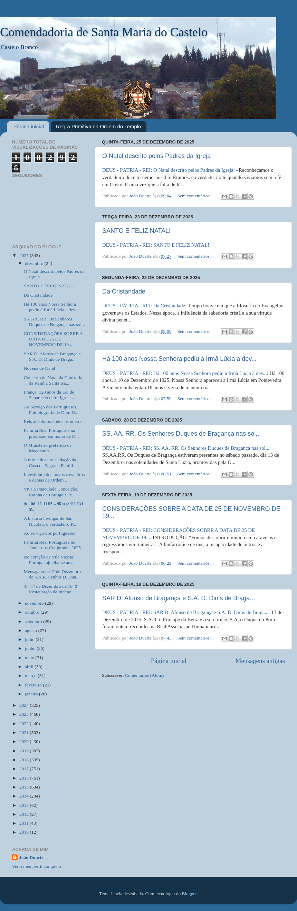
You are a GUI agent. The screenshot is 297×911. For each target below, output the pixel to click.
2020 (24, 741)
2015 (24, 787)
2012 (24, 814)
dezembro (35, 263)
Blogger (189, 893)
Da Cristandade (123, 291)
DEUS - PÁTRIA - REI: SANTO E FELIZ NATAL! (155, 245)
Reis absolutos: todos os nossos (53, 421)
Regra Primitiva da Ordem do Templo (98, 126)
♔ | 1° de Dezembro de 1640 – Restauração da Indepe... (52, 589)
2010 (24, 832)
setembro (34, 621)
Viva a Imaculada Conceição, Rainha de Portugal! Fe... (51, 491)
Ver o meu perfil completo (36, 866)
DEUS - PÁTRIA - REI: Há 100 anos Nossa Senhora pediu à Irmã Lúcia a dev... (184, 373)
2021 (24, 732)
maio (30, 657)
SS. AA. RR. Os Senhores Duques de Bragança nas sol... (181, 433)
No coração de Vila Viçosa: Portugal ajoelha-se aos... (50, 559)
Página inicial (28, 126)
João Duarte (31, 857)
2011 (24, 823)
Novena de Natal (39, 368)
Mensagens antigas (260, 660)
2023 (24, 714)
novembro (35, 603)
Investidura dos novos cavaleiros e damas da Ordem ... (54, 477)
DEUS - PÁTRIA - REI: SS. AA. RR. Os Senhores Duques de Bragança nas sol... (185, 448)
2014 (24, 796)
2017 (24, 768)
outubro (32, 612)
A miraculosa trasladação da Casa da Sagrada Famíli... (50, 462)
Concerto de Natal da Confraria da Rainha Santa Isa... (53, 380)
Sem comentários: (194, 195)
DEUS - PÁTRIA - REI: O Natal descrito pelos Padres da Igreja (167, 170)
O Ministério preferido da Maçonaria (47, 448)
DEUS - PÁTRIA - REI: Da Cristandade (143, 305)
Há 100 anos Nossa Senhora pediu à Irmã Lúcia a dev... (179, 358)
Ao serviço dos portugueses (49, 533)
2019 (24, 750)
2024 (24, 705)
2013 (24, 805)
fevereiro (34, 684)
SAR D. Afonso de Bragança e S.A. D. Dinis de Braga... (178, 598)
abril (30, 666)
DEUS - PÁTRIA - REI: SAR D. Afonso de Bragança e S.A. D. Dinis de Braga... (185, 612)
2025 (24, 255)
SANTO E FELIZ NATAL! (136, 230)
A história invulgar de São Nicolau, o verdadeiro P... (50, 521)
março (31, 675)
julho (30, 639)
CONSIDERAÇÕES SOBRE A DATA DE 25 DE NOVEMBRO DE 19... (53, 339)
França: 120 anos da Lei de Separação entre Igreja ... (49, 394)
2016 (24, 778)
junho (31, 648)
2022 (24, 723)
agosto (31, 630)
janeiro (32, 693)
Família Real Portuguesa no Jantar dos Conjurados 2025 (52, 544)
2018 (24, 759)
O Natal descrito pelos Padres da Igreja (156, 155)
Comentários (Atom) (144, 675)
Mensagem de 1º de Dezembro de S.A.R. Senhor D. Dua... (52, 574)
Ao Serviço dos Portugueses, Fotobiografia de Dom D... (51, 409)
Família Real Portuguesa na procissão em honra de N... (51, 433)
